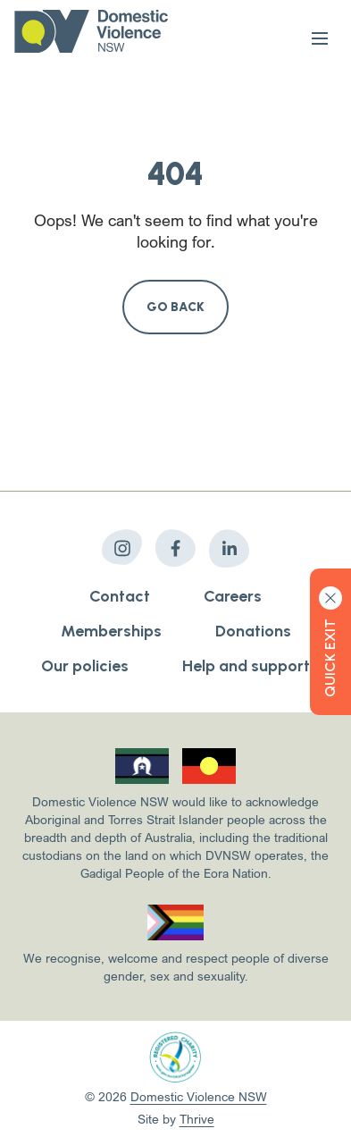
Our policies (85, 666)
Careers (233, 596)
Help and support (246, 666)
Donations (253, 631)
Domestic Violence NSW (198, 1096)
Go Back (175, 307)
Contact (119, 596)
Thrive (197, 1118)
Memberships (111, 631)
